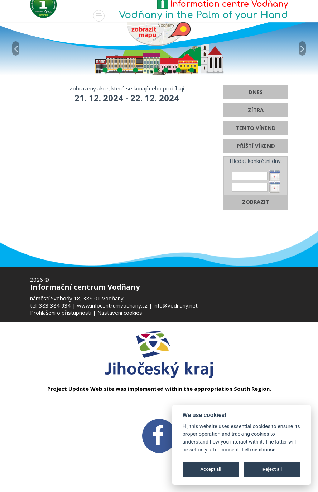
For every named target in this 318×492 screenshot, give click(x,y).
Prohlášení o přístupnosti (60, 312)
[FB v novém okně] (159, 435)
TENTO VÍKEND (256, 138)
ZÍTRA (256, 121)
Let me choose (259, 450)
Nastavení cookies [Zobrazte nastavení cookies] (119, 312)
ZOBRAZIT (255, 212)
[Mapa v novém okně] (159, 33)
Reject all (272, 469)
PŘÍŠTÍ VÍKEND (256, 156)
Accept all (211, 469)
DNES (256, 103)
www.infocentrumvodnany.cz (112, 305)
